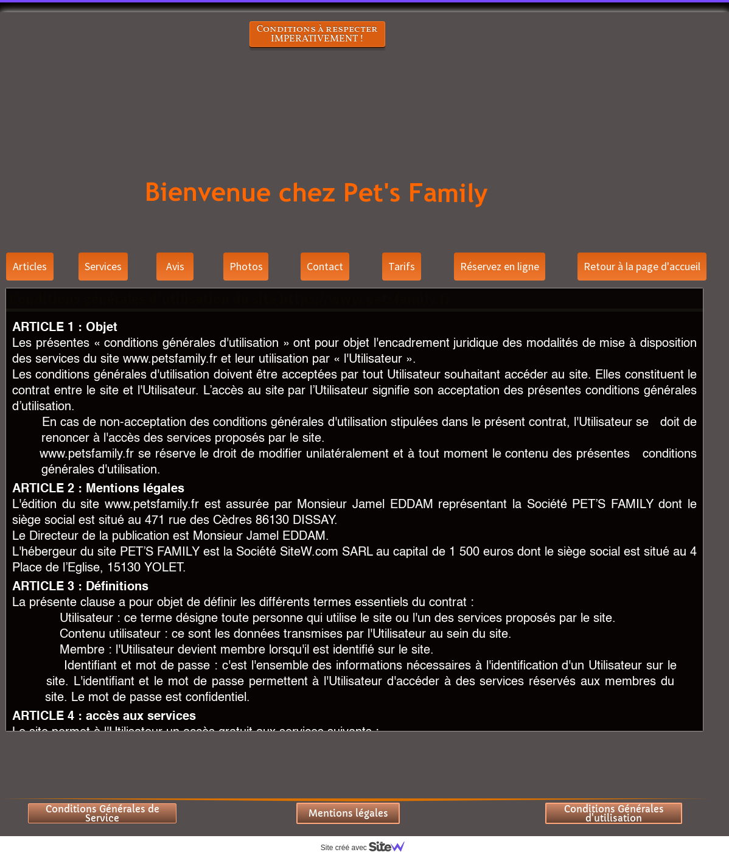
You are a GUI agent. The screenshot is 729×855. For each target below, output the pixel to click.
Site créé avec (367, 847)
